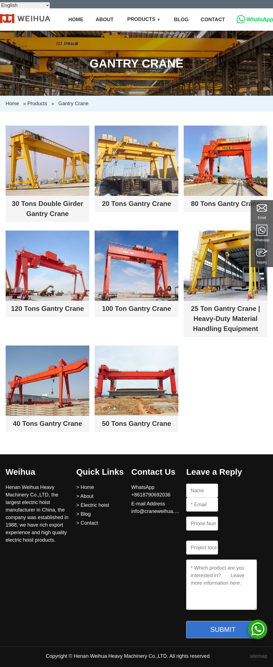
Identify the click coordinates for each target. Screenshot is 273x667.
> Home (85, 487)
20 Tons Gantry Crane (136, 203)
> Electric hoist (92, 505)
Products (141, 19)
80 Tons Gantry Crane (225, 203)
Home (75, 19)
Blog (181, 19)
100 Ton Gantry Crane (136, 308)
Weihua (20, 471)
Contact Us (153, 471)
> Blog (83, 514)
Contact (213, 19)
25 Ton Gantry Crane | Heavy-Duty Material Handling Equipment (225, 318)
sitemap (258, 656)
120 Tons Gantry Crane (47, 308)
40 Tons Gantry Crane (47, 423)
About (105, 19)
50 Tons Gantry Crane (136, 423)
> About (85, 496)
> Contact (87, 523)
